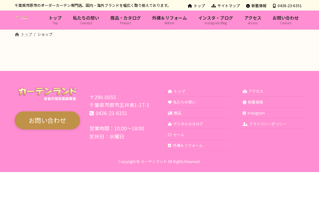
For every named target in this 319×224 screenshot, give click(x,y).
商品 (174, 112)
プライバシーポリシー (264, 123)
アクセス (253, 91)
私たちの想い (182, 102)
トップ (196, 5)
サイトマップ (226, 5)
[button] (47, 121)
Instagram (254, 112)
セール (176, 134)
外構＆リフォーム (185, 145)
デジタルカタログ (185, 123)
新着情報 (256, 5)
